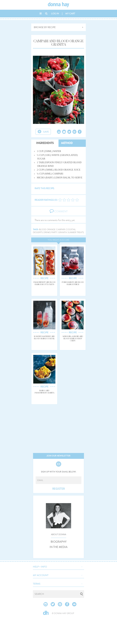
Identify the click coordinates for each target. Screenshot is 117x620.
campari (60, 229)
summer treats (76, 232)
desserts (38, 232)
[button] (58, 566)
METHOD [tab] (67, 143)
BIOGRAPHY (59, 542)
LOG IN (55, 13)
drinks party (50, 232)
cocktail (71, 229)
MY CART (70, 13)
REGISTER (58, 488)
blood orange (47, 229)
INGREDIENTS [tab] (45, 143)
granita (62, 232)
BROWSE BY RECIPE (45, 27)
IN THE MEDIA (59, 547)
